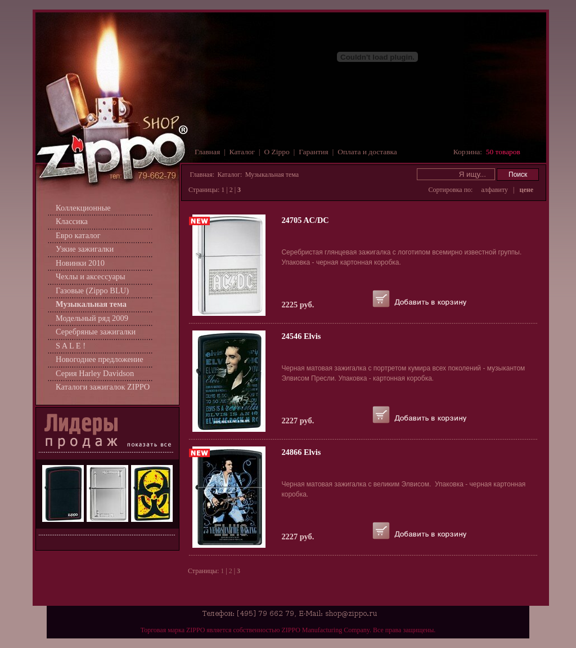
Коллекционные (83, 207)
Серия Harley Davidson (95, 373)
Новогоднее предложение (99, 359)
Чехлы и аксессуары (90, 276)
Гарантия (313, 152)
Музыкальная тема (91, 304)
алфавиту (494, 190)
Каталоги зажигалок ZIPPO (103, 386)
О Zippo (277, 152)
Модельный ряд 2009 (92, 318)
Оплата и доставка (367, 152)
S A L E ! (71, 345)
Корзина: (486, 152)
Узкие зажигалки (85, 248)
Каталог (242, 152)
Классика (72, 221)
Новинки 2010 (80, 262)
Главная (207, 152)
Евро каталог (78, 235)
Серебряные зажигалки (96, 331)
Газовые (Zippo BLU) (92, 290)
